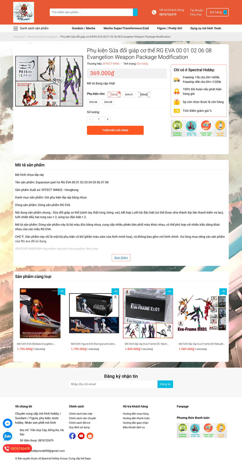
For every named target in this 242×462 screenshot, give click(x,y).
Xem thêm (121, 257)
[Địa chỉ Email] (121, 384)
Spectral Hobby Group (54, 458)
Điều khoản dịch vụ (134, 427)
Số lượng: (93, 112)
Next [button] (224, 321)
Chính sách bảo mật (80, 413)
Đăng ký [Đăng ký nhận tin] (165, 384)
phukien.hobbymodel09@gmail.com (42, 451)
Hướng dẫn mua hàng (136, 413)
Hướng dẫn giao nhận (135, 422)
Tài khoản (196, 10)
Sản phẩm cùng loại (33, 276)
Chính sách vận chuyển (82, 418)
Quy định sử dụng (79, 427)
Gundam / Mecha (84, 28)
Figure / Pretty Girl (170, 28)
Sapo (88, 458)
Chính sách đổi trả (79, 422)
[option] (40, 321)
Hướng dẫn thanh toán (136, 418)
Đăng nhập (196, 14)
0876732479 (167, 14)
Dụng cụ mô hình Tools (205, 28)
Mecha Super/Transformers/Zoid (127, 28)
